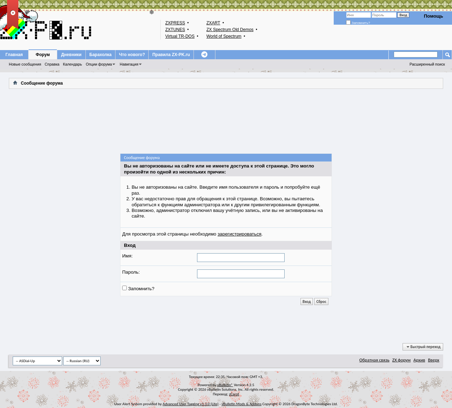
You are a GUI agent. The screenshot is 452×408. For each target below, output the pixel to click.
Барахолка (100, 54)
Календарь (72, 64)
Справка (51, 64)
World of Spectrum (223, 36)
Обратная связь (374, 360)
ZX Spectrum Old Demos (229, 29)
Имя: (127, 255)
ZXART (213, 22)
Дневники (71, 54)
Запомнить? (358, 23)
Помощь (433, 16)
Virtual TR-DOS (180, 36)
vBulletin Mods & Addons (241, 404)
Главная (14, 54)
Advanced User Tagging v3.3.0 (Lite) (191, 404)
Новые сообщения (25, 64)
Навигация (129, 64)
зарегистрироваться (239, 234)
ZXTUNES (175, 29)
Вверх (433, 360)
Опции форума (99, 64)
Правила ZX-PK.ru (171, 54)
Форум (43, 54)
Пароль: (131, 272)
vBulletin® (225, 385)
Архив (419, 360)
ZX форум (401, 360)
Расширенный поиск (427, 64)
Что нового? (132, 54)
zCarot (234, 394)
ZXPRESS (175, 22)
